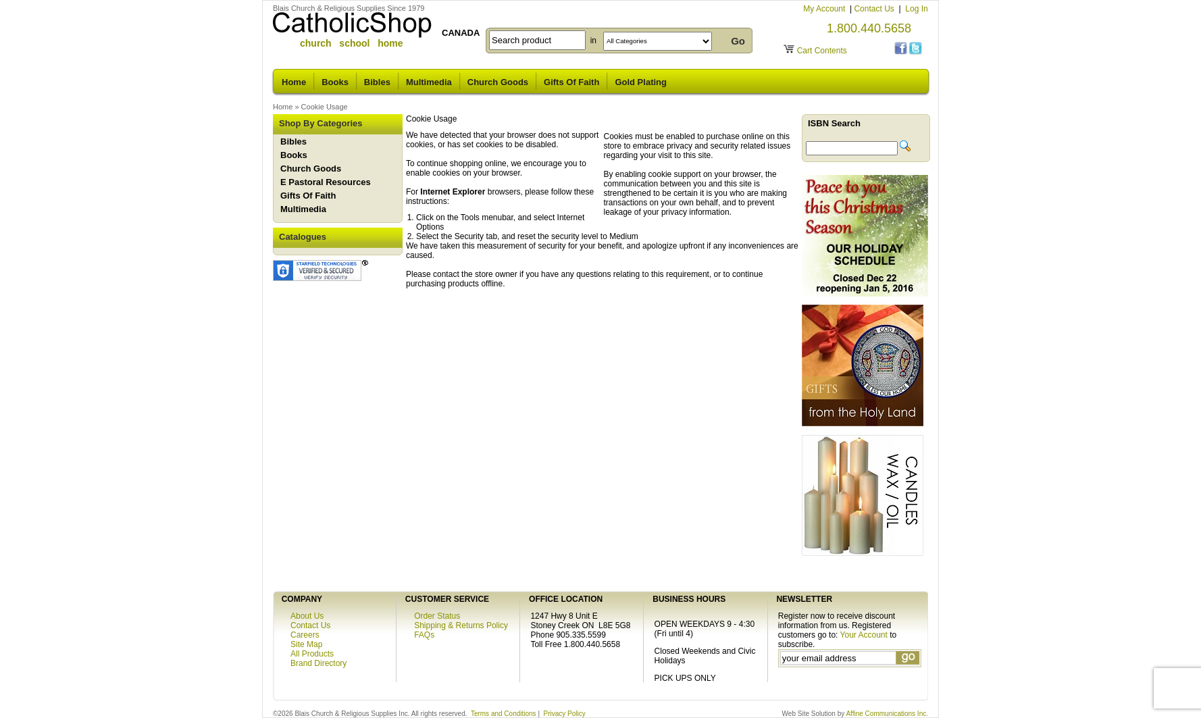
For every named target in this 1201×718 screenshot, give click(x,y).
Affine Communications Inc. (887, 713)
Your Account (864, 635)
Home (294, 82)
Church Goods (497, 82)
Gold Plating (641, 82)
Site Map (306, 644)
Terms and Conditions (503, 713)
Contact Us (875, 9)
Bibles (377, 82)
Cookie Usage (324, 107)
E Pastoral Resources (325, 182)
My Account (825, 9)
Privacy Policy (565, 713)
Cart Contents (822, 50)
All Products (312, 654)
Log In (916, 9)
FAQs (424, 635)
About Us (307, 616)
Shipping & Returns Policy (461, 625)
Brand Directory (318, 663)
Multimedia (429, 82)
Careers (305, 635)
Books (335, 82)
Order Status (437, 616)
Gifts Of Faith (571, 82)
